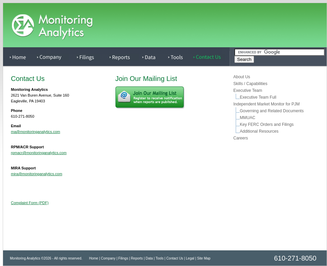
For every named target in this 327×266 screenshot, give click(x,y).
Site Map (203, 258)
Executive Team (247, 90)
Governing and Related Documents (271, 111)
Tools (160, 258)
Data (149, 258)
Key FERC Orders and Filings (266, 124)
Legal (190, 258)
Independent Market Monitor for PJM (266, 104)
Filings (123, 258)
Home (93, 258)
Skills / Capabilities (250, 83)
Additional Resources (258, 131)
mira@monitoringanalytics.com (36, 174)
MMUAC (247, 117)
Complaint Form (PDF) (30, 203)
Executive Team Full (257, 97)
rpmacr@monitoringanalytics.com (38, 153)
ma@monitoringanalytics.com (35, 132)
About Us (241, 76)
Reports (137, 258)
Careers (240, 138)
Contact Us (174, 258)
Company (108, 258)
